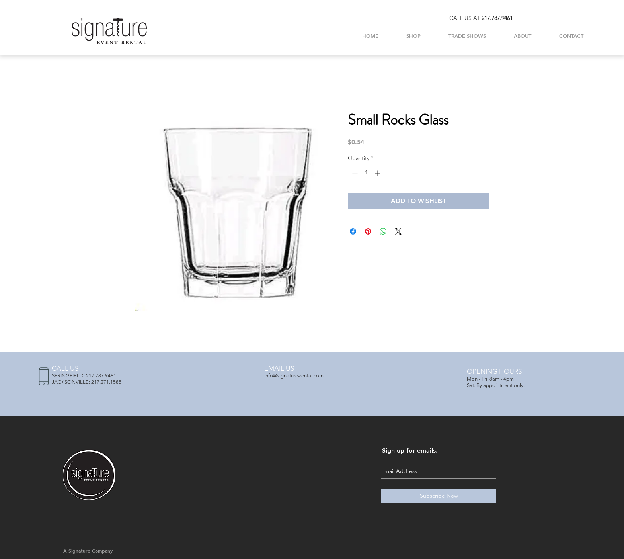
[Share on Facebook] (353, 231)
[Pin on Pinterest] (368, 231)
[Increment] (378, 173)
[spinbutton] (366, 173)
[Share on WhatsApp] (383, 231)
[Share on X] (398, 231)
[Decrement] (354, 173)
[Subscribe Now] (438, 496)
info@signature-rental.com (294, 376)
